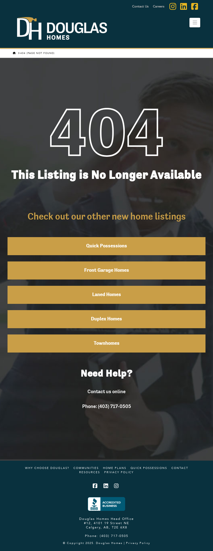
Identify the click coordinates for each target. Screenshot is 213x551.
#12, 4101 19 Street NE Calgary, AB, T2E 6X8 (106, 525)
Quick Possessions (106, 246)
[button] (194, 22)
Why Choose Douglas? (47, 468)
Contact (179, 468)
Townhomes (107, 343)
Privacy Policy (119, 472)
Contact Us (140, 6)
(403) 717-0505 (114, 535)
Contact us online (106, 391)
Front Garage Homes (106, 270)
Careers (158, 6)
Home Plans (114, 468)
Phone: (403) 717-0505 (106, 406)
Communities (86, 468)
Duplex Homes (106, 319)
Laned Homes (106, 294)
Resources (89, 472)
